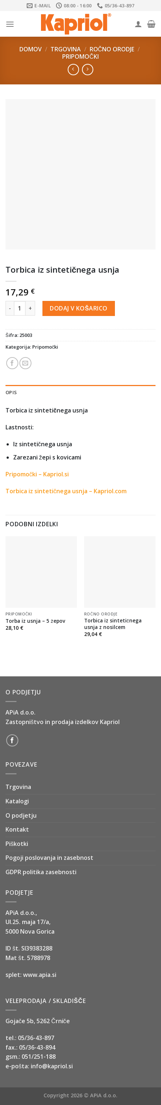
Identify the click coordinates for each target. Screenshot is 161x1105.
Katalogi (17, 801)
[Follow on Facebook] (12, 740)
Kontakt (17, 829)
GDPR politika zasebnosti (40, 872)
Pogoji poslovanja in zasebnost (49, 858)
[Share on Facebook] (12, 363)
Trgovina (65, 49)
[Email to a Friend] (25, 363)
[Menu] (9, 24)
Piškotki (16, 844)
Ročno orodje (112, 49)
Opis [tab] (11, 392)
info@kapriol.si (52, 1066)
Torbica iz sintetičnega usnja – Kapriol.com (66, 491)
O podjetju (21, 815)
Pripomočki (80, 56)
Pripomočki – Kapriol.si (37, 474)
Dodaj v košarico (78, 308)
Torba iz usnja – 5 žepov (35, 621)
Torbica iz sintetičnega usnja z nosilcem (113, 623)
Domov (30, 49)
